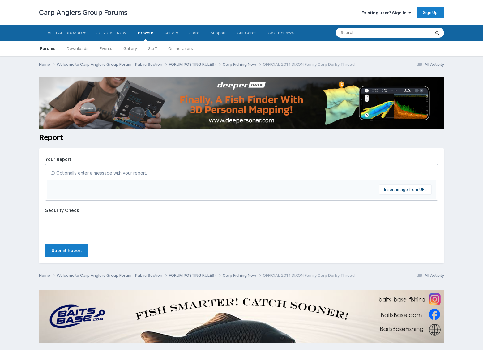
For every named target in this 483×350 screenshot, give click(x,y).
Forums (48, 48)
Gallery (130, 48)
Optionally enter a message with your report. (99, 172)
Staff (152, 48)
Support (218, 32)
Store (194, 32)
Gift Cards (247, 32)
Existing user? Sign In (386, 12)
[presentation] (92, 227)
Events (106, 48)
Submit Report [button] (67, 250)
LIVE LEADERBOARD (65, 32)
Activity (171, 32)
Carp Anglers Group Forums (83, 12)
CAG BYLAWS (281, 32)
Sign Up (430, 12)
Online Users (180, 48)
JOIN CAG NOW (111, 32)
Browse (145, 35)
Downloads (77, 48)
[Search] (366, 33)
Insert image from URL (405, 189)
